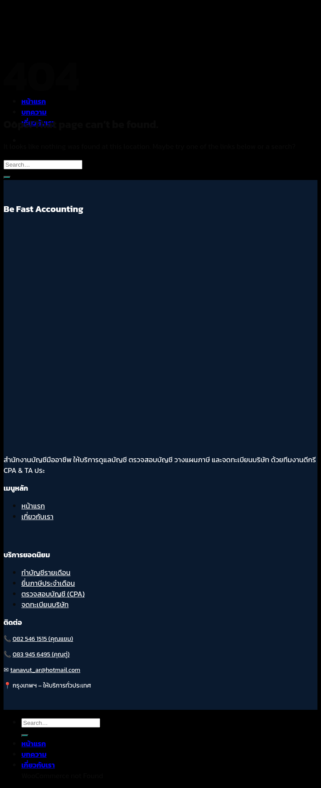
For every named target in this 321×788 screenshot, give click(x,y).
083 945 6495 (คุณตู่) (40, 654)
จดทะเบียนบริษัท (45, 604)
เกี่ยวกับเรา (37, 516)
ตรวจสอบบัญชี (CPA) (53, 593)
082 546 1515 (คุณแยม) (42, 639)
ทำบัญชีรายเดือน (45, 572)
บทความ (34, 112)
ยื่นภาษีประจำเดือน (48, 583)
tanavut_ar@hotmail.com (45, 670)
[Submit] (7, 177)
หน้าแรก (33, 505)
